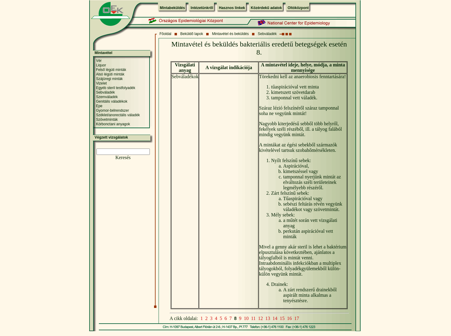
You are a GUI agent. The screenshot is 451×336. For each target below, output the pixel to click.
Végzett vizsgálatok (111, 137)
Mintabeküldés (172, 8)
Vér (99, 61)
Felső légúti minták (111, 70)
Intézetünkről (202, 8)
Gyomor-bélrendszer (112, 110)
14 (275, 318)
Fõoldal (165, 34)
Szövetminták (107, 119)
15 (282, 318)
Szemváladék (107, 97)
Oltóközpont (298, 8)
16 (289, 318)
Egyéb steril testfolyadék (115, 88)
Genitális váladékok (111, 101)
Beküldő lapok (191, 34)
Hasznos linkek (232, 8)
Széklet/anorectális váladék (118, 115)
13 (267, 318)
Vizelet (101, 83)
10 (246, 318)
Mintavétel (103, 53)
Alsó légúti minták (110, 74)
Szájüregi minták (109, 79)
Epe (99, 106)
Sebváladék (267, 34)
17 (296, 318)
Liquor (101, 65)
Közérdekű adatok (266, 8)
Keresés (123, 157)
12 (260, 318)
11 (253, 318)
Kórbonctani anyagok (113, 124)
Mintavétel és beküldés (230, 34)
